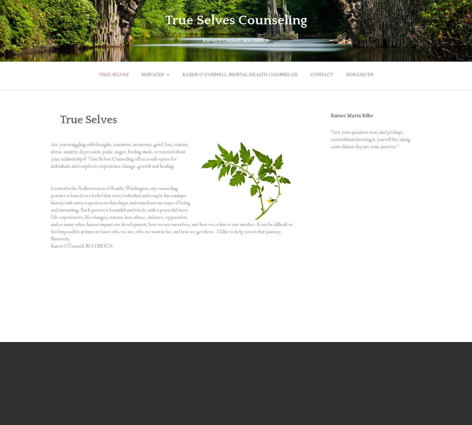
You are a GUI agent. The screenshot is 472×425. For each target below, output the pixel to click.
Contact (321, 75)
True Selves (113, 75)
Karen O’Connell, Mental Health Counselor (239, 75)
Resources (359, 75)
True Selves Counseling (236, 20)
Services (152, 75)
